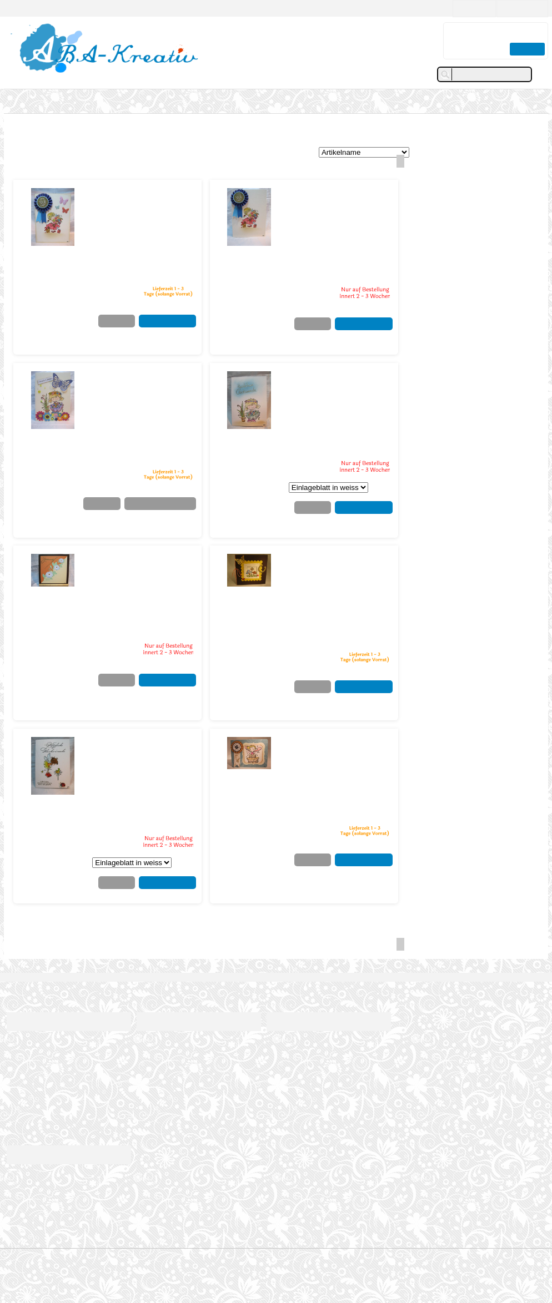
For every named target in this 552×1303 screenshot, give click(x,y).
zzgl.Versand (176, 279)
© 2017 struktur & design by (276, 1265)
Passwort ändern (291, 1064)
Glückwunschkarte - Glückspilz (333, 563)
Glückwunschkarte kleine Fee (132, 746)
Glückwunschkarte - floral (136, 563)
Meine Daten (284, 1044)
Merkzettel (108, 321)
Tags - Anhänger (78, 101)
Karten (23, 101)
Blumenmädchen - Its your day (336, 197)
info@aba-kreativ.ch (59, 1237)
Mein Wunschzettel (294, 1054)
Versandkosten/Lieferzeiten (45, 1054)
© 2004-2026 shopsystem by (276, 1257)
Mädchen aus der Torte (339, 741)
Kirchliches (56, 130)
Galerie (133, 101)
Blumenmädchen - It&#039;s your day (135, 197)
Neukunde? (469, 8)
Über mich (151, 1044)
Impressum (23, 1044)
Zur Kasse (525, 48)
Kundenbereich (298, 1021)
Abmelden (280, 1074)
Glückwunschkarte (329, 375)
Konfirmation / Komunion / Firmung (137, 130)
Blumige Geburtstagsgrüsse (133, 380)
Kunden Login (520, 8)
